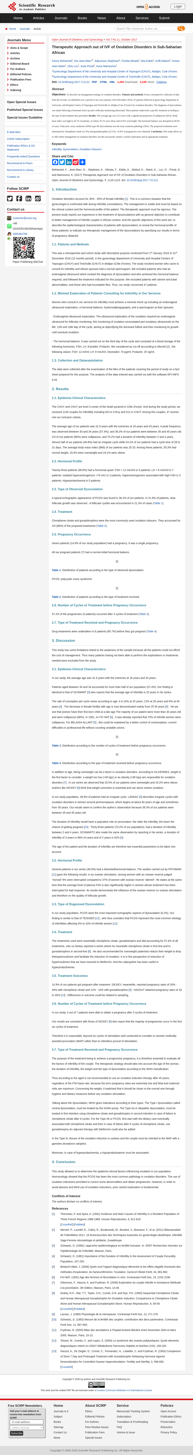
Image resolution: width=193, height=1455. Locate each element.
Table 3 (143, 614)
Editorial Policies (20, 74)
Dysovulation (70, 149)
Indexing (15, 90)
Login (178, 6)
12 (97, 918)
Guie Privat (87, 66)
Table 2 (101, 525)
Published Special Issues (22, 109)
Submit (164, 18)
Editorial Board (19, 63)
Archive (14, 58)
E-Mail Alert (14, 132)
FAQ (119, 1427)
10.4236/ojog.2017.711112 (74, 81)
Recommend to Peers (19, 163)
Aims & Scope (18, 47)
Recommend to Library (20, 170)
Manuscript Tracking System (133, 1411)
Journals (60, 18)
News (101, 18)
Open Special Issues (20, 102)
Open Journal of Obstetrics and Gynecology (77, 39)
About (120, 18)
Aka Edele (147, 60)
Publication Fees (20, 79)
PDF (94, 81)
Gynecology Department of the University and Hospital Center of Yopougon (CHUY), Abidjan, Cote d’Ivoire (115, 71)
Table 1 (158, 503)
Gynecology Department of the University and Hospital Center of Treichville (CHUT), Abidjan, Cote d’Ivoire (115, 76)
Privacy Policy (169, 1432)
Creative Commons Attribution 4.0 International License (124, 1390)
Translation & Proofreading (132, 1421)
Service (123, 1406)
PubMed (79, 1224)
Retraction (167, 1427)
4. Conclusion (63, 1162)
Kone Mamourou (106, 66)
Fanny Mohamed (62, 60)
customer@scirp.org (24, 218)
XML (112, 81)
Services (142, 18)
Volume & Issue (126, 1432)
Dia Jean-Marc (82, 60)
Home (18, 18)
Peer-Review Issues (97, 1427)
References (60, 1208)
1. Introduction (64, 189)
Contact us (13, 176)
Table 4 (151, 631)
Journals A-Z (61, 1411)
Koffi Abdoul (162, 60)
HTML (103, 81)
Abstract (58, 89)
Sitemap (58, 1427)
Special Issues (93, 1437)
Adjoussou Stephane (107, 60)
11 (54, 874)
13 (63, 995)
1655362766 (20, 233)
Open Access (168, 1411)
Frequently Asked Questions (23, 156)
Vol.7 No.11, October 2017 (121, 39)
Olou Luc (72, 66)
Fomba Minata (130, 60)
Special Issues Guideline (22, 117)
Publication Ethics (171, 1416)
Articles (38, 18)
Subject (58, 1416)
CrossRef (66, 1224)
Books (82, 18)
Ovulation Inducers (91, 149)
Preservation (168, 1421)
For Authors (17, 68)
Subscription (124, 1416)
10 (86, 827)
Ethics (13, 84)
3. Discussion (63, 640)
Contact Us (60, 1432)
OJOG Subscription (18, 138)
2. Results (60, 389)
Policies (167, 1406)
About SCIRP (95, 1406)
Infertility (56, 149)
